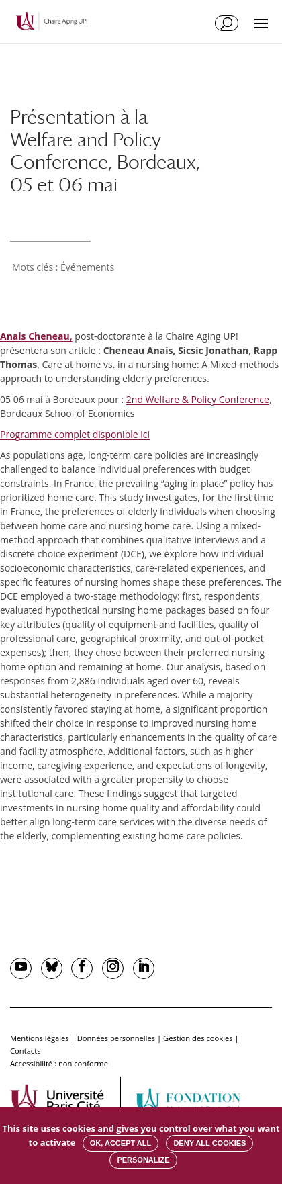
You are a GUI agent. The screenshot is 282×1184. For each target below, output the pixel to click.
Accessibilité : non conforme (59, 1063)
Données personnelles (116, 1038)
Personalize (143, 1160)
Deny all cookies (209, 1143)
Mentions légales (39, 1038)
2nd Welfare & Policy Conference (197, 399)
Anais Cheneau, (36, 336)
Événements (87, 267)
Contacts (25, 1051)
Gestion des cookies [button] (198, 1038)
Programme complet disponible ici (75, 434)
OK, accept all (120, 1143)
